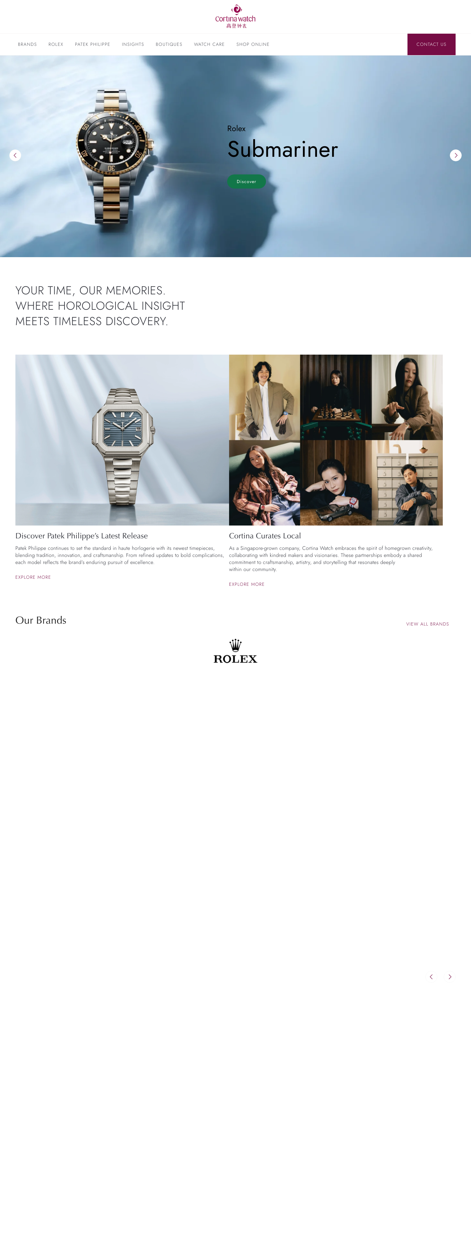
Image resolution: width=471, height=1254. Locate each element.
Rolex (55, 45)
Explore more (33, 577)
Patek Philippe (92, 45)
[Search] (398, 44)
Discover (246, 181)
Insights (133, 45)
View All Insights (426, 1046)
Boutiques (169, 45)
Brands (27, 45)
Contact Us (431, 44)
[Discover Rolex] (422, 16)
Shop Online (253, 45)
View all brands (427, 624)
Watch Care (209, 45)
